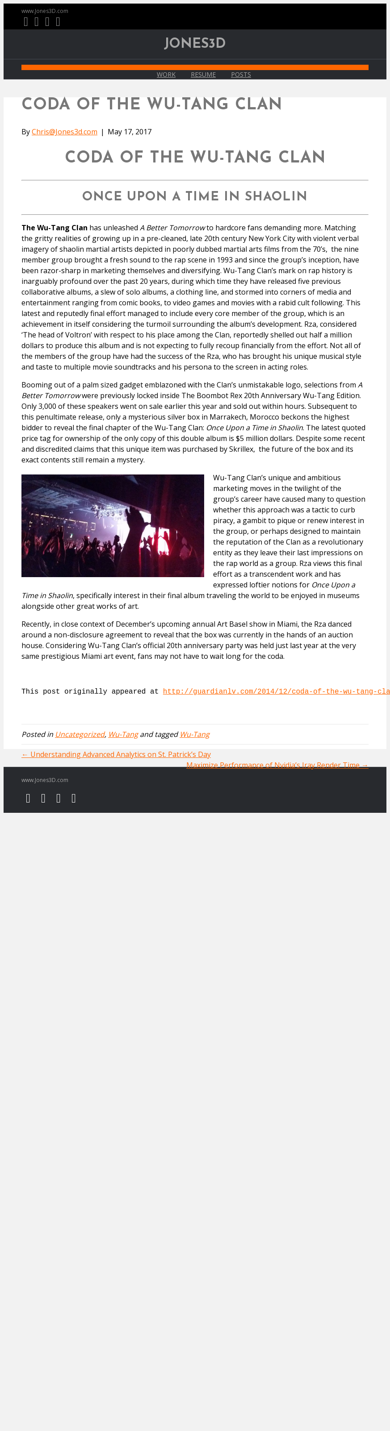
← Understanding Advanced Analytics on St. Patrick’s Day (116, 754)
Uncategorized (80, 734)
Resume (203, 74)
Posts (241, 74)
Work (166, 74)
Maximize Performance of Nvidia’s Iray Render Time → (277, 765)
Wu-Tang (123, 734)
